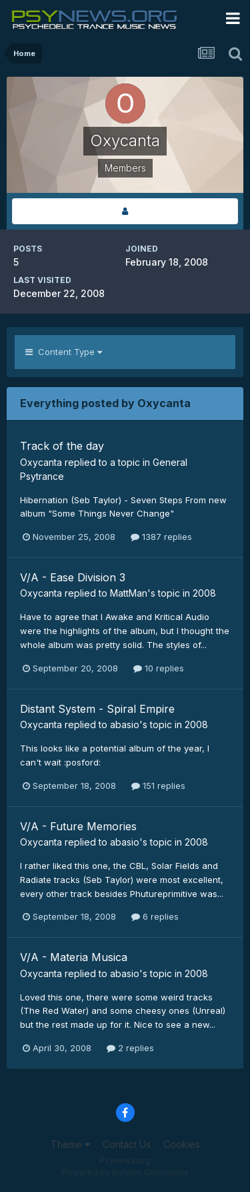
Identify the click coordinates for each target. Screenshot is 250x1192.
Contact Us (127, 1144)
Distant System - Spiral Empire (97, 708)
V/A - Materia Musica (73, 957)
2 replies (130, 1047)
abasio (124, 724)
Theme (70, 1144)
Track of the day (62, 446)
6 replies (155, 916)
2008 (204, 593)
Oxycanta (41, 462)
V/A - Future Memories (78, 826)
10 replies (158, 668)
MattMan (128, 593)
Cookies (181, 1144)
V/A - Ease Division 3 (72, 577)
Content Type (63, 351)
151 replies (158, 785)
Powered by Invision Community (125, 1172)
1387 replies (161, 536)
